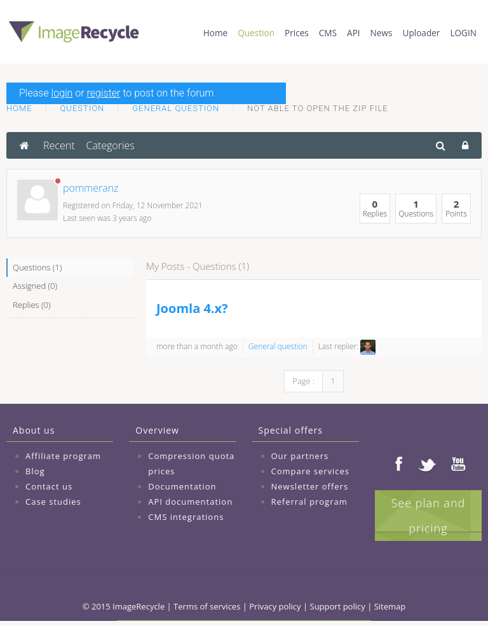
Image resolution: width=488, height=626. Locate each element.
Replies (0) (32, 304)
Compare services (310, 471)
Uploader (421, 33)
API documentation (190, 501)
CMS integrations (186, 517)
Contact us (48, 486)
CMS (328, 33)
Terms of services (206, 606)
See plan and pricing (428, 515)
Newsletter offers (310, 486)
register (104, 93)
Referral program (309, 501)
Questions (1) (37, 267)
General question (175, 108)
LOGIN (463, 33)
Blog (35, 471)
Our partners (300, 456)
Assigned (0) (35, 285)
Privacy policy (275, 606)
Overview (157, 430)
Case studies (53, 501)
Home (215, 33)
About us (34, 430)
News (381, 33)
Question (256, 33)
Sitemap (390, 606)
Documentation (182, 486)
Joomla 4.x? (192, 308)
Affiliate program (63, 456)
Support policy (337, 606)
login (62, 93)
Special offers (291, 430)
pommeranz (91, 188)
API (353, 33)
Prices (297, 33)
